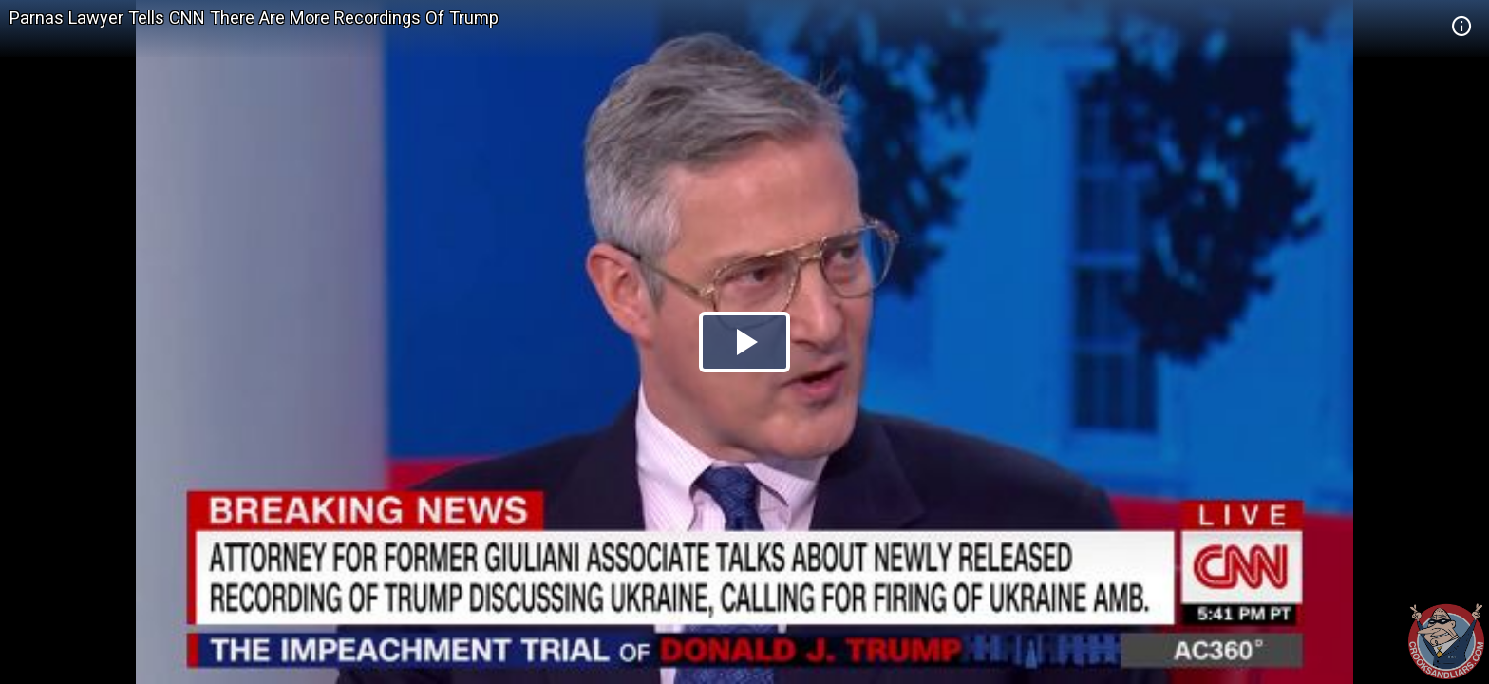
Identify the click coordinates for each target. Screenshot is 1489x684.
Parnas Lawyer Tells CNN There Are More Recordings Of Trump (254, 18)
